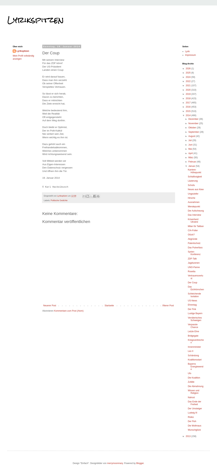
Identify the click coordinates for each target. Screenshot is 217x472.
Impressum (190, 55)
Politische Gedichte (59, 200)
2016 (188, 107)
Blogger (140, 463)
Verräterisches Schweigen (195, 319)
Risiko (191, 417)
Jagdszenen (194, 263)
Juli (190, 140)
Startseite (109, 305)
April (190, 153)
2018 (188, 98)
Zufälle (191, 382)
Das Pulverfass (195, 247)
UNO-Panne (194, 267)
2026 (188, 68)
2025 (188, 72)
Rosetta (191, 271)
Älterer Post (168, 305)
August (192, 136)
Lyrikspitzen (35, 19)
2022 (188, 81)
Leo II (190, 351)
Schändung (193, 355)
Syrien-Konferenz (194, 253)
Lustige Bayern (195, 313)
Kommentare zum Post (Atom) (69, 311)
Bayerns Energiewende (195, 366)
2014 (188, 115)
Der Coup (192, 282)
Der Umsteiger (195, 408)
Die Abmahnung (195, 386)
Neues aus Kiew (196, 189)
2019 (188, 94)
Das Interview (194, 215)
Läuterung (193, 181)
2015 (188, 111)
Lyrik (187, 51)
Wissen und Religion (193, 391)
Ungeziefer (193, 194)
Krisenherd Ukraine (193, 220)
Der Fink (192, 309)
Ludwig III (192, 412)
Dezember (193, 119)
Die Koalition (194, 377)
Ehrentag (192, 305)
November (193, 123)
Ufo (189, 373)
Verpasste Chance (193, 325)
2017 (188, 102)
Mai (190, 149)
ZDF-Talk (192, 258)
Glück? (191, 234)
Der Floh (192, 421)
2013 (188, 436)
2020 (188, 90)
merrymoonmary (115, 463)
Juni (190, 144)
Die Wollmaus (194, 425)
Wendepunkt (194, 206)
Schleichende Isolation (194, 295)
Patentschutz (194, 243)
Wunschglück (194, 430)
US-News (192, 300)
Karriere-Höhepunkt (194, 171)
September (194, 132)
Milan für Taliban (196, 226)
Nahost (191, 397)
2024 (188, 77)
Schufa (191, 185)
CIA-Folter (193, 230)
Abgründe (192, 239)
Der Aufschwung (196, 210)
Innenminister (194, 347)
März (191, 157)
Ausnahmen (193, 202)
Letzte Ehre (193, 331)
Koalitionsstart (195, 359)
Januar (192, 166)
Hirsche (191, 198)
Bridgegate (193, 336)
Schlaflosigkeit (195, 176)
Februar (192, 161)
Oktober (192, 127)
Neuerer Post (49, 305)
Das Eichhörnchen (196, 288)
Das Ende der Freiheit (194, 402)
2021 (188, 85)
